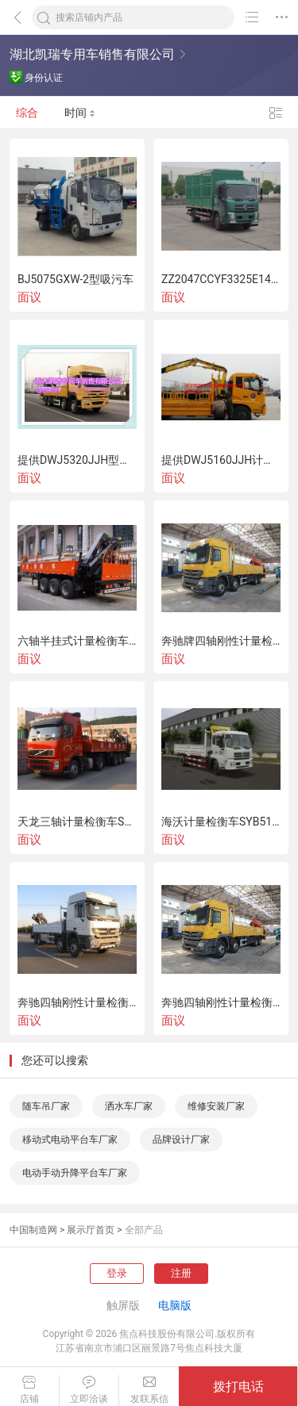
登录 (116, 1273)
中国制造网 (33, 1230)
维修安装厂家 (216, 1106)
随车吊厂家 (46, 1106)
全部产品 (144, 1230)
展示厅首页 (90, 1230)
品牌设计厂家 (181, 1139)
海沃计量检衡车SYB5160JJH (221, 821)
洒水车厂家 (129, 1106)
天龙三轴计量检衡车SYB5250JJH (77, 821)
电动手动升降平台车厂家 (74, 1172)
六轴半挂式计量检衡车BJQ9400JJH (77, 640)
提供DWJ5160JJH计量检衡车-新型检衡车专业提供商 (221, 459)
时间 (79, 112)
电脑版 (175, 1305)
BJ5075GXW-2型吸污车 (75, 279)
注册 (181, 1273)
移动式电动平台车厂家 (70, 1139)
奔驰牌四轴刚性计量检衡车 (221, 640)
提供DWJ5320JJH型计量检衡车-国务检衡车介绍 (77, 459)
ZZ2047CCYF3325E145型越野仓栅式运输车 (221, 279)
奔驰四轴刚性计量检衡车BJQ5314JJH (77, 1002)
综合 (27, 112)
